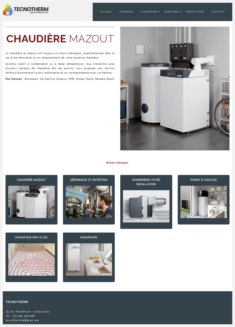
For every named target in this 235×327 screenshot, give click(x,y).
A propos (126, 11)
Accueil (106, 11)
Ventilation (195, 11)
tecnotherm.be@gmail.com (22, 320)
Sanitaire (171, 11)
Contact (218, 11)
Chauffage (148, 11)
